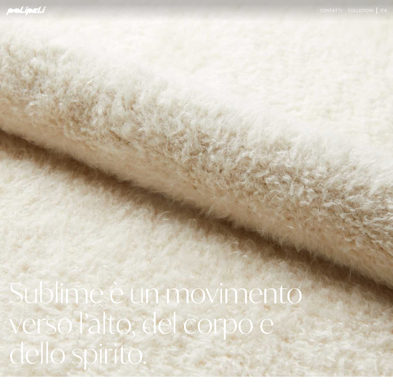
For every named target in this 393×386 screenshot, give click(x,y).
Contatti (331, 10)
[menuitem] (383, 10)
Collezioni (360, 10)
